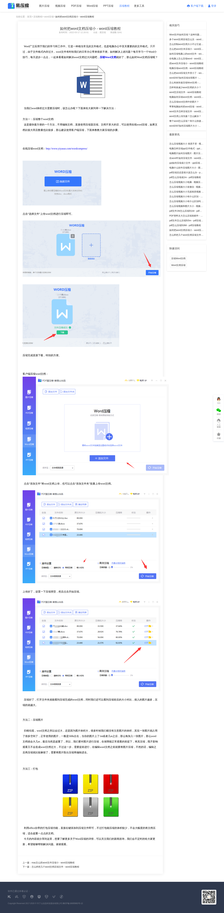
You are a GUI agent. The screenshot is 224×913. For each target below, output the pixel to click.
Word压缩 (92, 5)
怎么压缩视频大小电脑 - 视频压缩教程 (186, 182)
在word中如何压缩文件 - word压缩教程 (186, 158)
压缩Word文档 (178, 258)
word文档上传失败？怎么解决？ (185, 116)
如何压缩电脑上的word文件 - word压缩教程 (186, 54)
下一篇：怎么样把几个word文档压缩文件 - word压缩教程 (51, 866)
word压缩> (49, 16)
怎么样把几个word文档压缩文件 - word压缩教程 (186, 235)
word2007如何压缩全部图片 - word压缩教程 (184, 78)
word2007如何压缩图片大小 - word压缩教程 (184, 126)
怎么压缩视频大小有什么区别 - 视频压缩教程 (186, 197)
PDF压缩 (76, 5)
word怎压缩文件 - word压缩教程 (185, 92)
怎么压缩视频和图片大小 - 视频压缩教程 (186, 206)
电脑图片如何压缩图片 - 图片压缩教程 (186, 154)
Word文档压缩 (178, 265)
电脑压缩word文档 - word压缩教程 (186, 68)
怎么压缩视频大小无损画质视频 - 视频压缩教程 (185, 192)
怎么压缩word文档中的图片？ (184, 101)
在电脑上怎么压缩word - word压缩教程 (186, 59)
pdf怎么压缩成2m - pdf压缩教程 (185, 177)
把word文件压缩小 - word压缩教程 (186, 63)
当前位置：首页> (24, 16)
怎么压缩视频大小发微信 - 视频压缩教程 (186, 187)
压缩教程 (124, 5)
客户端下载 (195, 5)
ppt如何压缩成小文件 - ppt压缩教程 (185, 163)
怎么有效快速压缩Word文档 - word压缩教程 (184, 83)
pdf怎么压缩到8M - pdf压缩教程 (185, 225)
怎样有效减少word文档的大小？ (185, 87)
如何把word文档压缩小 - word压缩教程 (74, 16)
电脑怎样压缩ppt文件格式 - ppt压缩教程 (185, 149)
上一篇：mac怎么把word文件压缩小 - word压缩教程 (49, 862)
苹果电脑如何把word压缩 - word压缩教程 (186, 107)
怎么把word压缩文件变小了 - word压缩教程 (186, 73)
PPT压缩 (108, 5)
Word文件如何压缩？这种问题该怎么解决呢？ (185, 35)
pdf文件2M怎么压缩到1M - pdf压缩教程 (185, 211)
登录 (212, 5)
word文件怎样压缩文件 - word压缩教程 (186, 112)
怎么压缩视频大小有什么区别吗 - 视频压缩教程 (185, 202)
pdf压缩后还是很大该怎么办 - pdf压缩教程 (185, 173)
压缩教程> (38, 16)
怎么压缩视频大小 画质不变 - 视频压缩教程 (186, 144)
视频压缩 (60, 5)
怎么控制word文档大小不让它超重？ (185, 45)
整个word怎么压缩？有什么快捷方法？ (186, 121)
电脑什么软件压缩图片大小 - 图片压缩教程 (186, 168)
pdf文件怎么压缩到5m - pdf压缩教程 (186, 221)
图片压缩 (44, 5)
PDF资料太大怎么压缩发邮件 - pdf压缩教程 (186, 216)
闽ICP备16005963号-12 (73, 903)
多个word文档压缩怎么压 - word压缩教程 (186, 40)
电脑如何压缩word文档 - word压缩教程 (186, 97)
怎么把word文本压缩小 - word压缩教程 (186, 49)
